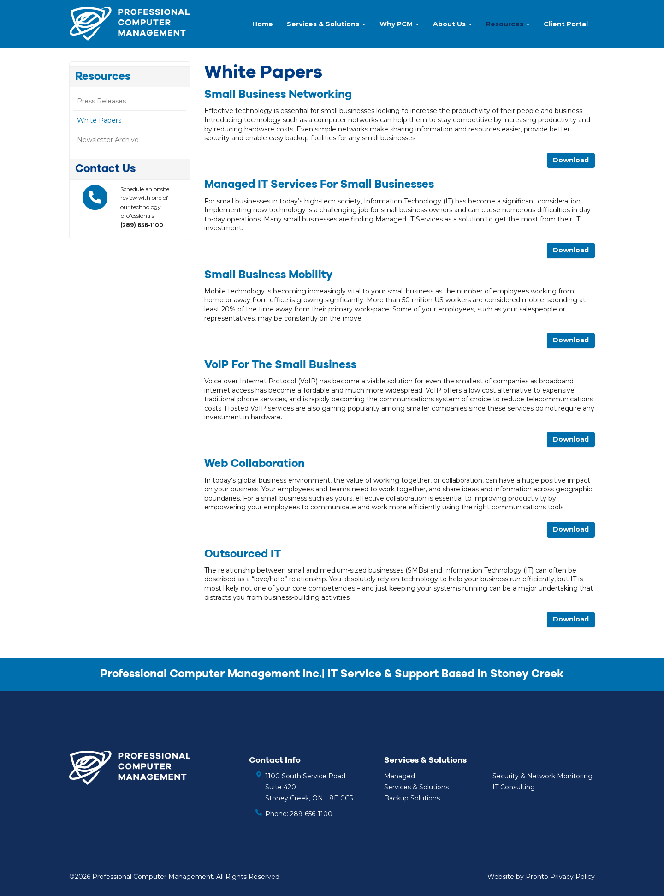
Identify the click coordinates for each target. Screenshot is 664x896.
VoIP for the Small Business (280, 364)
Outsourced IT (242, 554)
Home (262, 24)
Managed (399, 776)
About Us (452, 24)
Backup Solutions (412, 798)
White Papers (99, 120)
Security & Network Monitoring (542, 776)
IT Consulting (513, 787)
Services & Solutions (326, 24)
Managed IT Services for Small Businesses (319, 184)
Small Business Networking (278, 94)
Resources (508, 24)
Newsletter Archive (108, 140)
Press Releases (101, 101)
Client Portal (566, 24)
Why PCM (399, 24)
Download (571, 160)
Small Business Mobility (268, 275)
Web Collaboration (254, 463)
